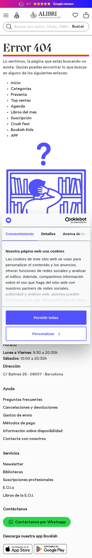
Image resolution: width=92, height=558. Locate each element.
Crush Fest (20, 124)
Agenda (18, 106)
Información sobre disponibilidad (33, 431)
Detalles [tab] (48, 234)
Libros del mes (24, 112)
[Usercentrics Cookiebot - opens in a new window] (65, 220)
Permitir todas (46, 318)
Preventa (19, 95)
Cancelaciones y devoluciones (30, 407)
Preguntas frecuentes (22, 400)
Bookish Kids (22, 130)
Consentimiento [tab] (20, 234)
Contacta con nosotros (24, 439)
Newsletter (13, 464)
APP (14, 136)
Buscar (78, 26)
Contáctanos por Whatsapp (37, 522)
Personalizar (46, 333)
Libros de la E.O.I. (18, 495)
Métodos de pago (19, 423)
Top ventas (21, 100)
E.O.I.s (8, 488)
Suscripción (21, 118)
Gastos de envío (17, 415)
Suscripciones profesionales (28, 480)
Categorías (21, 89)
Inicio (16, 83)
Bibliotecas (13, 472)
